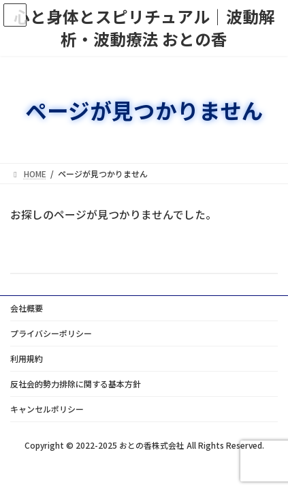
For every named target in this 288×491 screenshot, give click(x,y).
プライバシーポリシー (51, 333)
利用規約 (26, 358)
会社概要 (26, 308)
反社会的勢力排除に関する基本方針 (75, 383)
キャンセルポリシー (47, 409)
